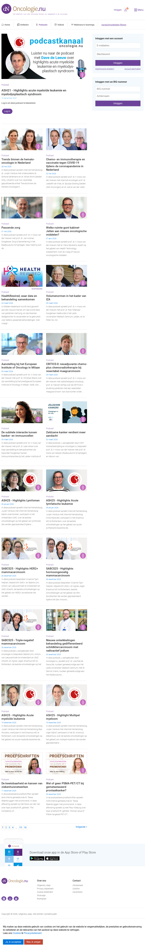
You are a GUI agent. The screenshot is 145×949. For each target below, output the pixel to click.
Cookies (17, 933)
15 (20, 827)
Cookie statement (45, 892)
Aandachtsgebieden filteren (113, 25)
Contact (77, 880)
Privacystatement (33, 933)
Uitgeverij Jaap (43, 885)
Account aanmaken (133, 69)
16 (25, 827)
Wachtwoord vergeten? (104, 69)
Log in (7, 111)
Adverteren (78, 892)
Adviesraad (78, 885)
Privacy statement (45, 888)
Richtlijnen (41, 899)
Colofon (76, 888)
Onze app (41, 895)
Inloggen (118, 10)
